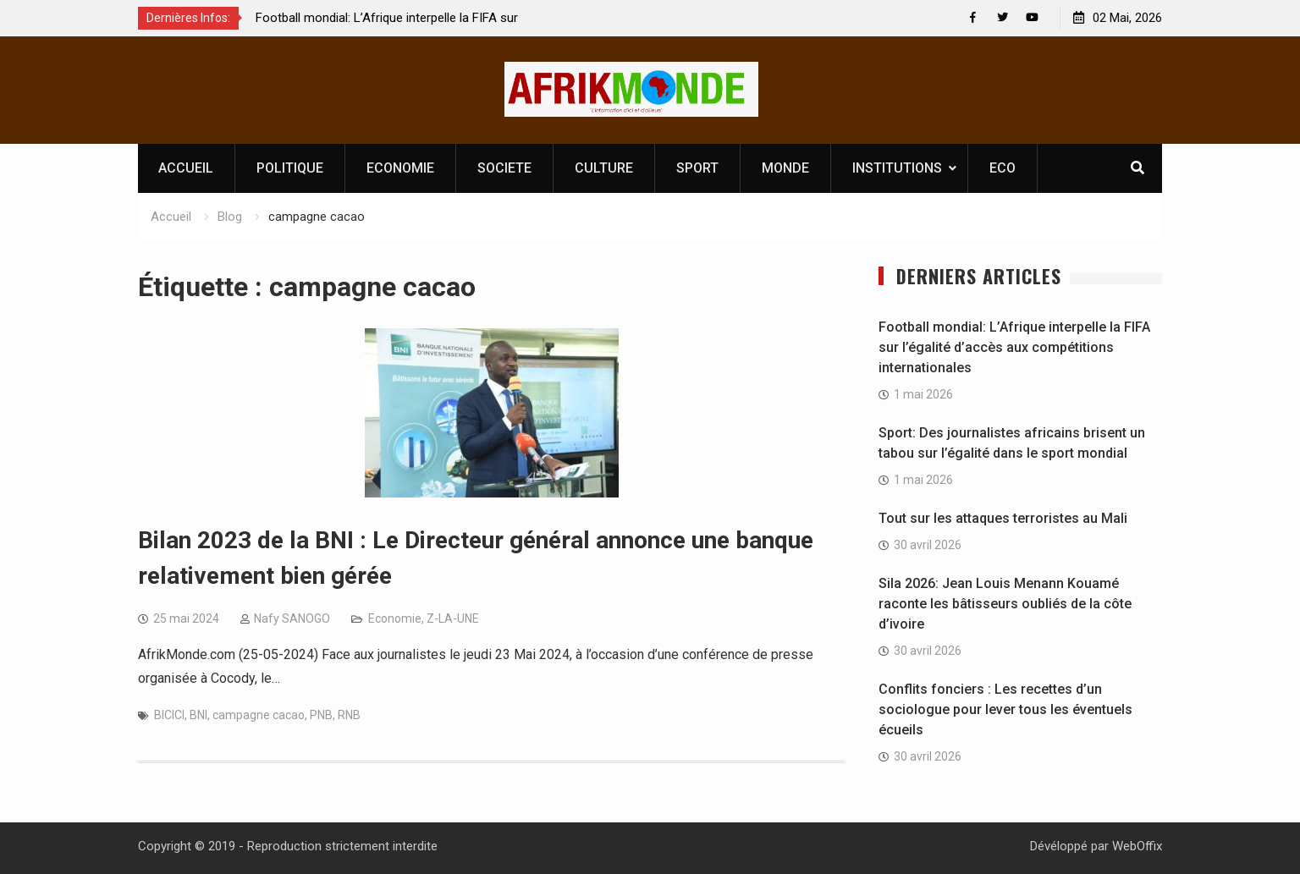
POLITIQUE (289, 168)
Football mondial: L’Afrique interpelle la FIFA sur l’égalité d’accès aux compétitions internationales (1014, 347)
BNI (198, 715)
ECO (1002, 168)
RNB (349, 715)
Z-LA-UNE (453, 618)
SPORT (697, 168)
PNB (321, 715)
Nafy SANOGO (292, 618)
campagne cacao (258, 715)
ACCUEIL (185, 168)
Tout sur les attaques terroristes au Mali (1003, 518)
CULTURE (604, 168)
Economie (394, 618)
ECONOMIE (400, 168)
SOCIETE (504, 168)
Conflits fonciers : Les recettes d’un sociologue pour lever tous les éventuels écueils (1005, 709)
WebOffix (1137, 846)
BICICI (169, 715)
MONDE (785, 168)
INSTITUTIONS (897, 168)
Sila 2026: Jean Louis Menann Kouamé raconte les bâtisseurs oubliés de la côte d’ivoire (1005, 603)
